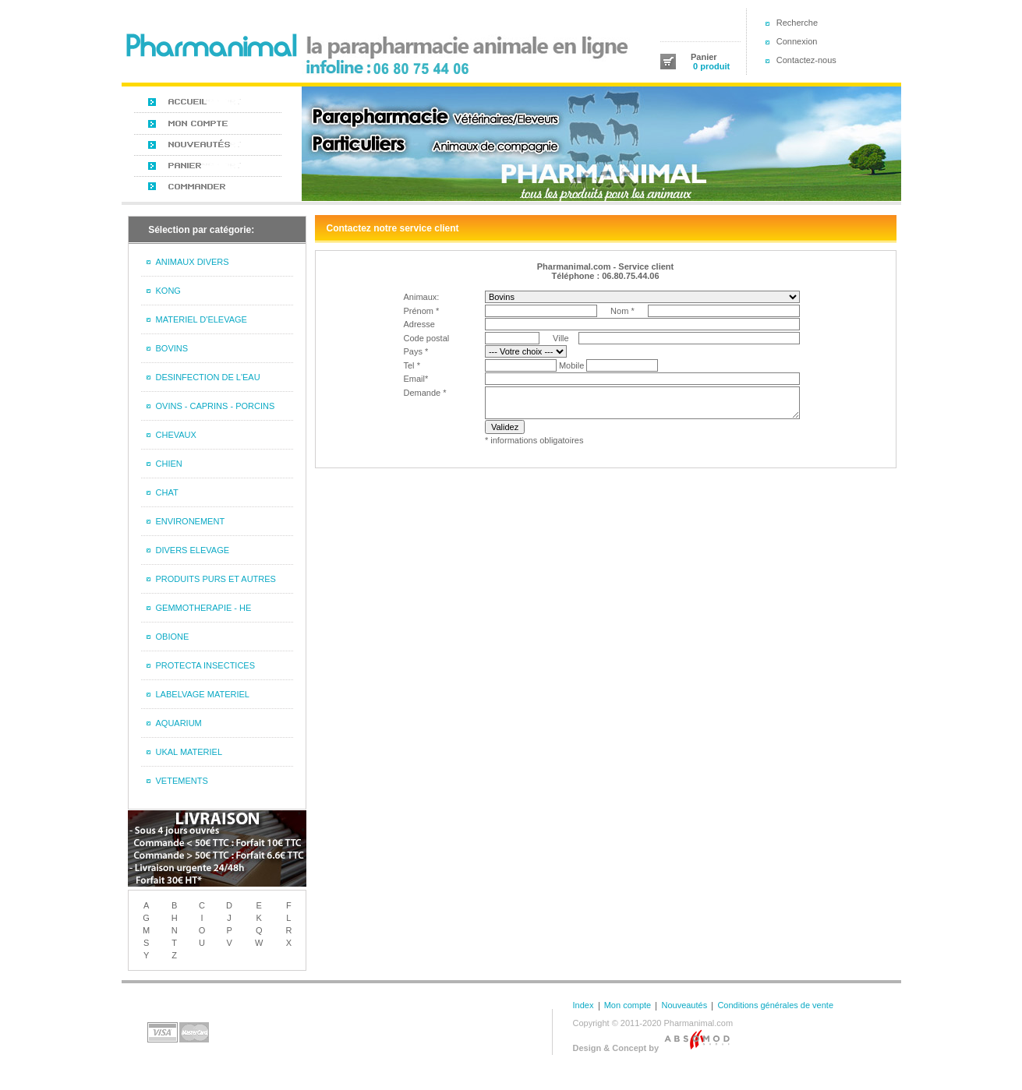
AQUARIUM (179, 723)
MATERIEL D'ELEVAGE (201, 319)
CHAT (167, 492)
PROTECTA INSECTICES (206, 665)
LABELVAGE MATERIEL (202, 694)
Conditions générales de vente (775, 1005)
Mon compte (628, 1005)
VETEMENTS (182, 780)
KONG (168, 290)
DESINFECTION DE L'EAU (208, 377)
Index (583, 1005)
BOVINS (172, 348)
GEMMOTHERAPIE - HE (204, 607)
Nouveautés (684, 1005)
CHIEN (169, 463)
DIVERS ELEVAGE (193, 550)
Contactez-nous (806, 60)
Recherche (797, 22)
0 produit (710, 66)
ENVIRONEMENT (190, 521)
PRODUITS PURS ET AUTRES (216, 579)
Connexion (797, 41)
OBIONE (172, 636)
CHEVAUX (176, 434)
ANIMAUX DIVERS (192, 261)
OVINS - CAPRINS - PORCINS (215, 406)
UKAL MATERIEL (189, 752)
